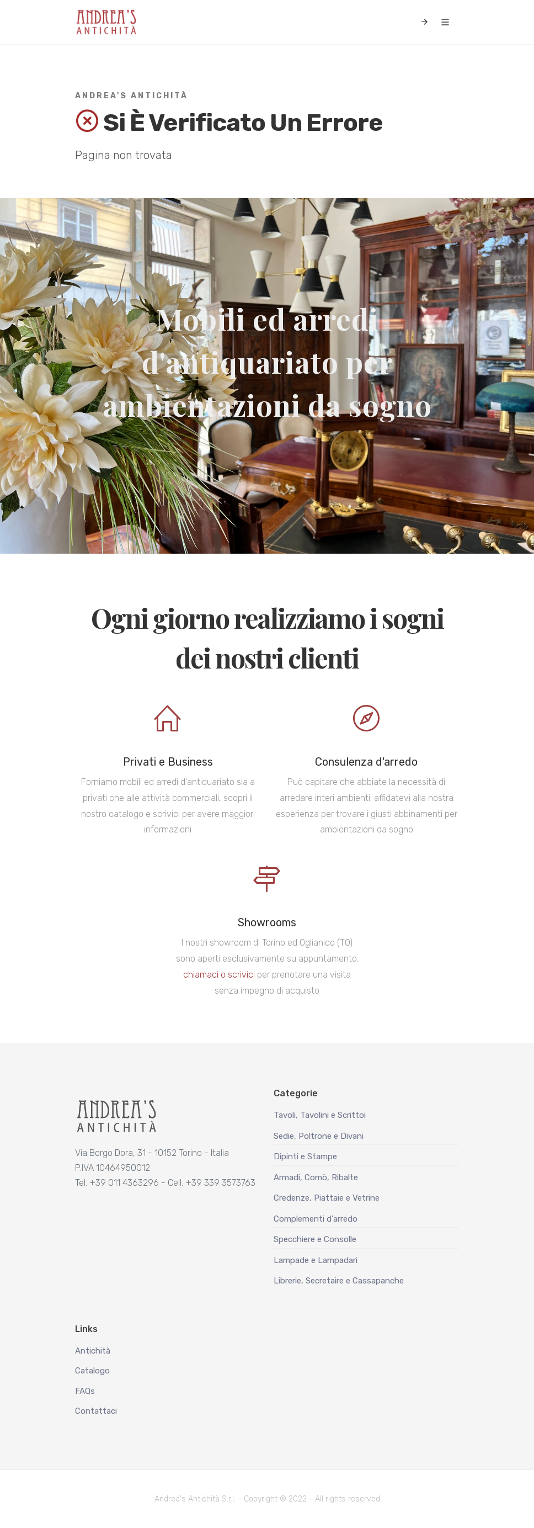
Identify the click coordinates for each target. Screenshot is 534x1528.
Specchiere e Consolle (315, 1239)
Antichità (92, 1351)
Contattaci (96, 1411)
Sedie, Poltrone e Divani (319, 1136)
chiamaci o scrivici (219, 974)
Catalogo (92, 1371)
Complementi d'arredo (315, 1219)
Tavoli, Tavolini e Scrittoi (320, 1115)
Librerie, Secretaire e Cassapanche (339, 1281)
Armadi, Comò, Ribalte (316, 1177)
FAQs (85, 1391)
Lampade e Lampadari (315, 1260)
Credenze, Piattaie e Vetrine (327, 1198)
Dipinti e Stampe (305, 1156)
